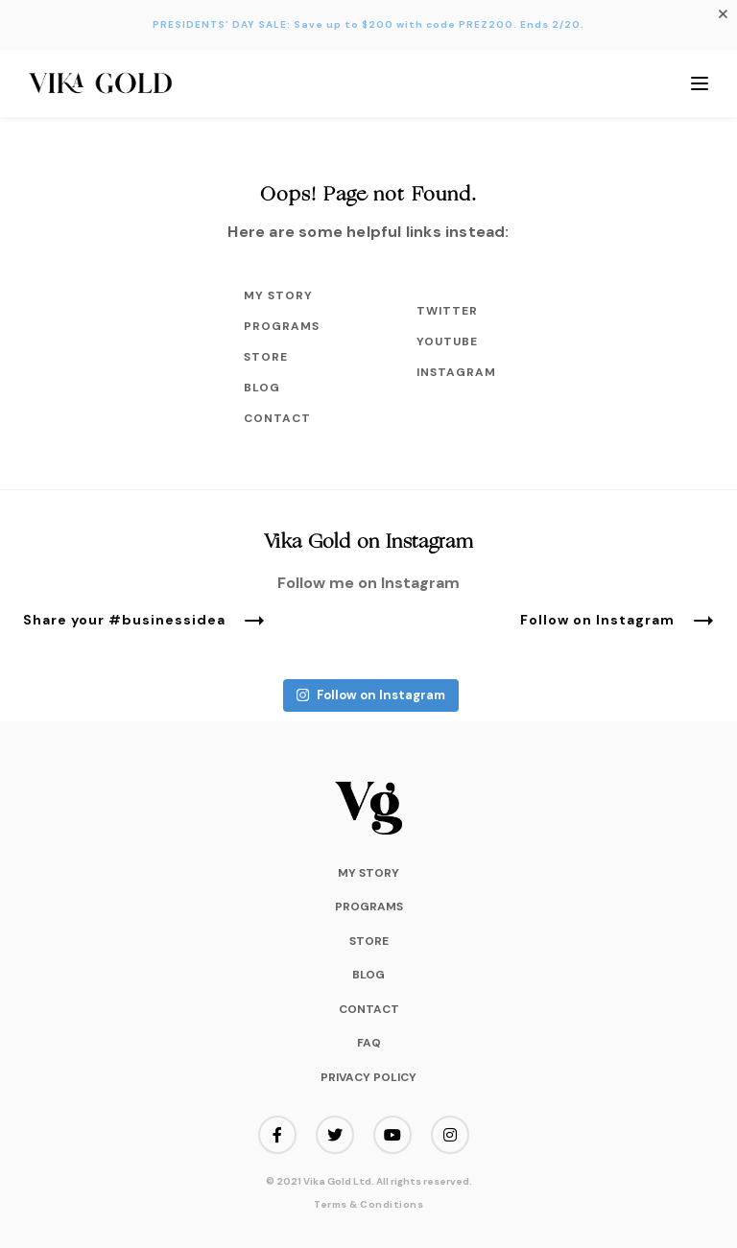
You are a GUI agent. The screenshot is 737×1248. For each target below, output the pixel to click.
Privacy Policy (368, 1077)
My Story (278, 295)
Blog (262, 387)
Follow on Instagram (617, 620)
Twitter (447, 310)
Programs (282, 326)
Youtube (447, 341)
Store (266, 357)
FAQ (369, 1042)
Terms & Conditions (368, 1205)
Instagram (454, 372)
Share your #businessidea (144, 620)
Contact (277, 418)
